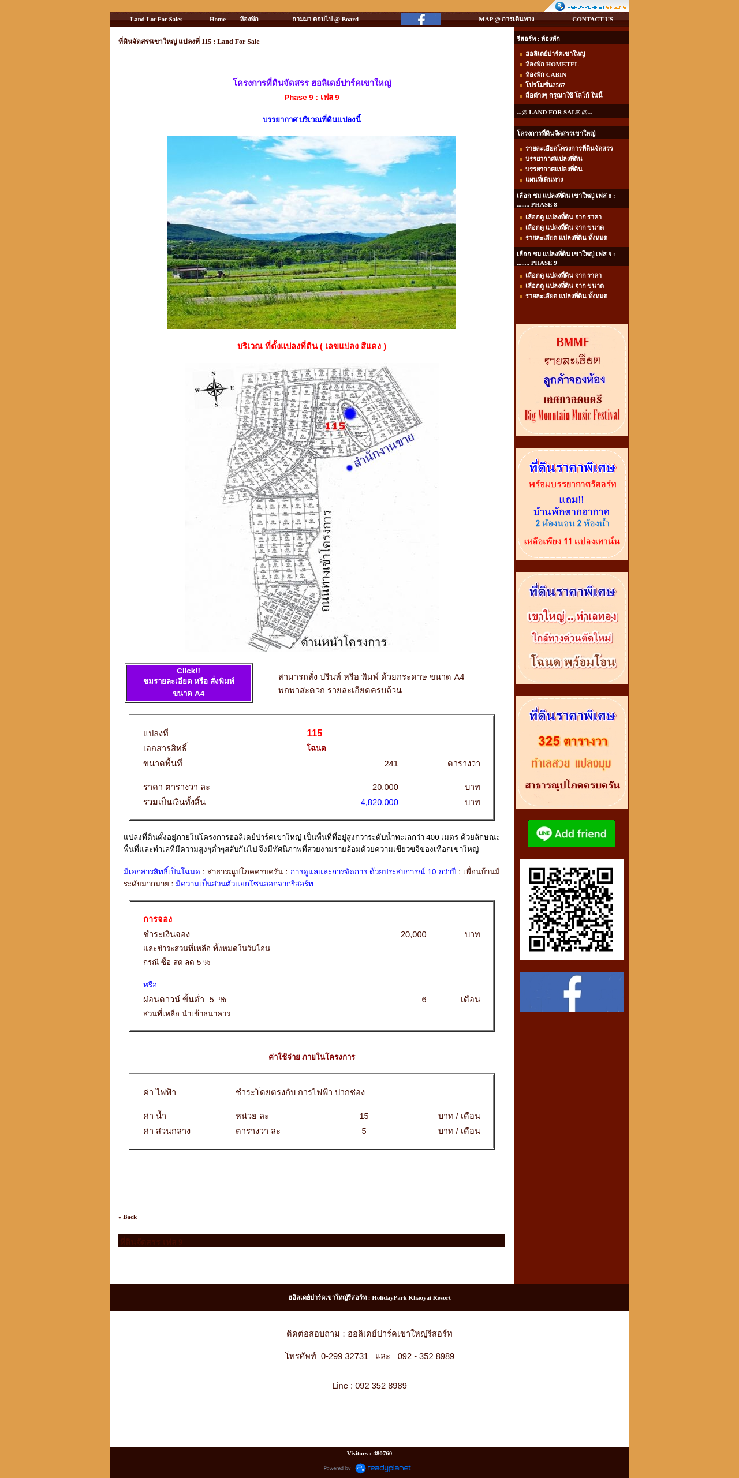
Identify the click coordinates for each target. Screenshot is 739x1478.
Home (218, 19)
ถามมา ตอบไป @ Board (325, 19)
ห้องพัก (249, 19)
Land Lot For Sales (156, 19)
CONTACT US (592, 19)
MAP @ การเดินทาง (506, 19)
